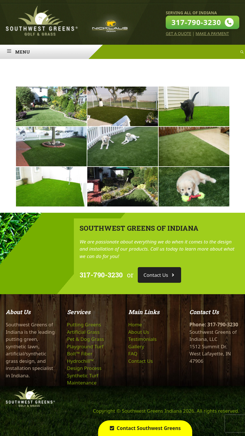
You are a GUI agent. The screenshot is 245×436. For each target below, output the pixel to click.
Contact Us (140, 361)
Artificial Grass (83, 332)
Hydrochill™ (80, 361)
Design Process (84, 368)
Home (135, 324)
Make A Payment (212, 33)
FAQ (132, 353)
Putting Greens (84, 324)
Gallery (136, 346)
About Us (138, 332)
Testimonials (142, 339)
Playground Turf (85, 346)
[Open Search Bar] (242, 52)
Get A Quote (178, 33)
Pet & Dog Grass (85, 339)
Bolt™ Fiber (80, 353)
